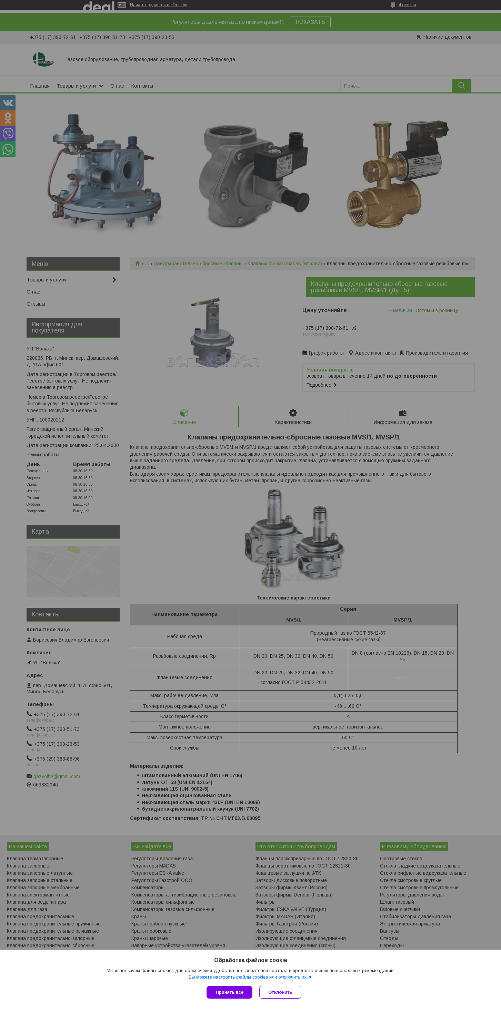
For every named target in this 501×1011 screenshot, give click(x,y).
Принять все (229, 992)
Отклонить (280, 992)
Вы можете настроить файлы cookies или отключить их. (248, 977)
